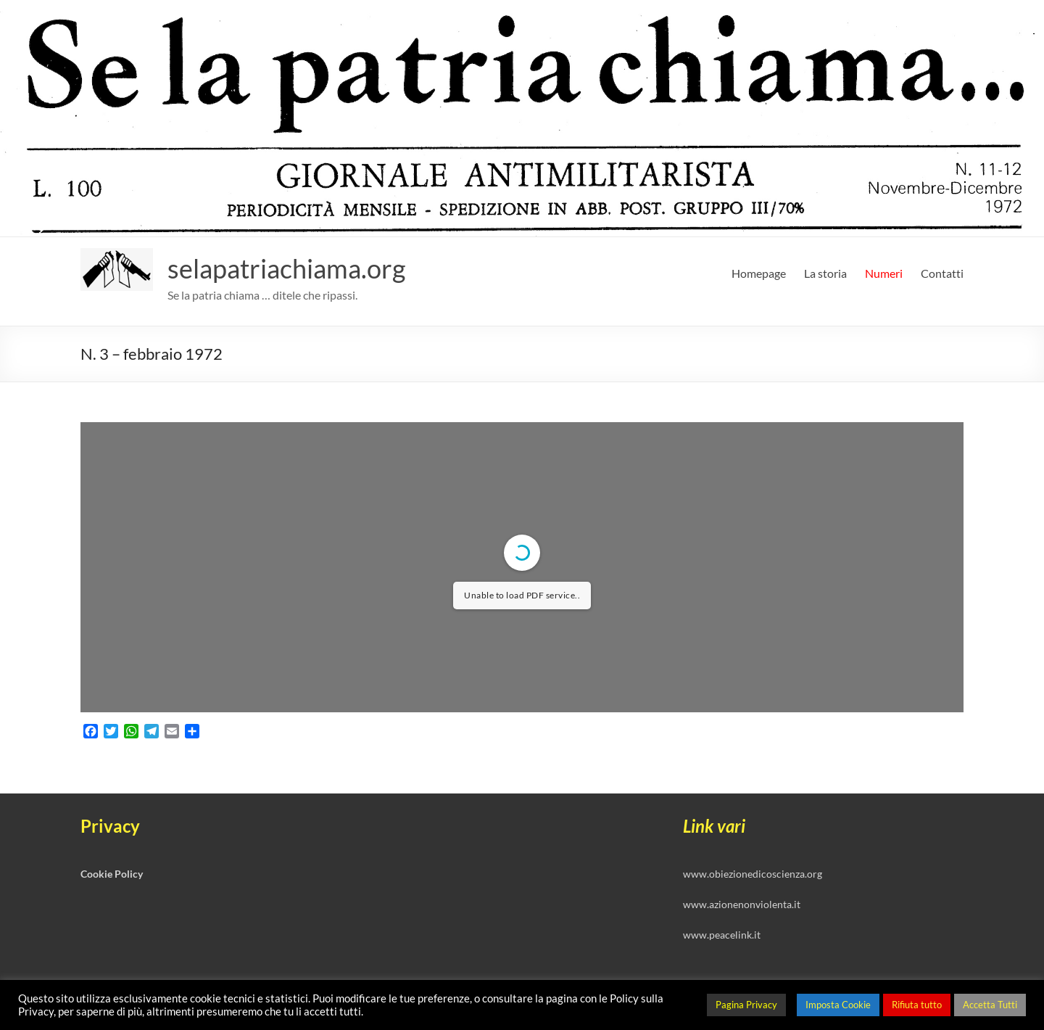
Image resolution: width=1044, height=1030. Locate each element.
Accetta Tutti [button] (990, 1004)
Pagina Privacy (746, 1004)
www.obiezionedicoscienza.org (752, 874)
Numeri (884, 273)
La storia (825, 273)
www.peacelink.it (722, 934)
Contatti (942, 273)
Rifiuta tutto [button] (917, 1004)
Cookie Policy (111, 874)
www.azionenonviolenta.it (741, 904)
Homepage (759, 273)
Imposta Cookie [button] (838, 1004)
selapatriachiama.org (286, 268)
